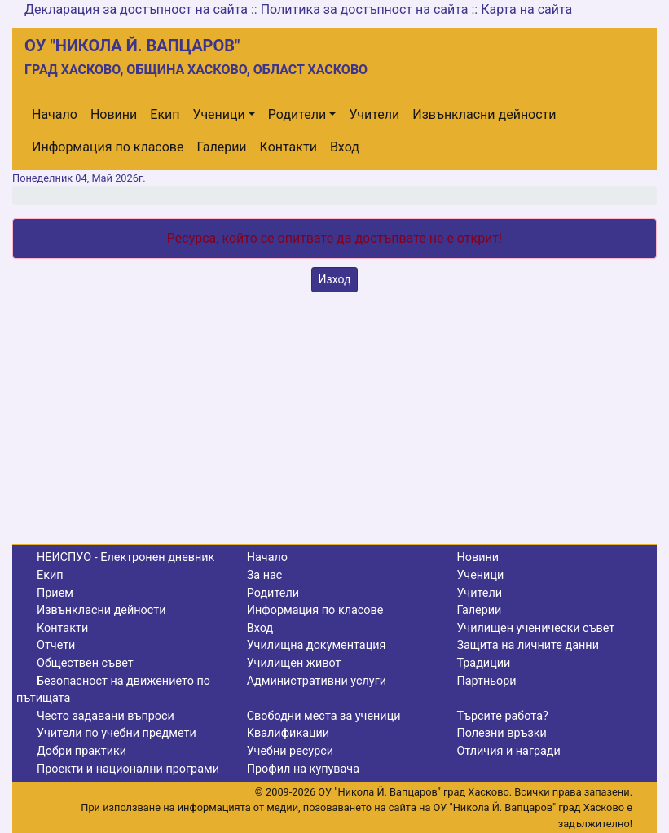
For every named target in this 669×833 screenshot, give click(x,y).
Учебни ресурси (290, 751)
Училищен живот (294, 663)
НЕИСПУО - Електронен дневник (125, 557)
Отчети (56, 645)
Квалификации (288, 733)
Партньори (486, 681)
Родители (297, 114)
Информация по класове (107, 147)
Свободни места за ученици (324, 716)
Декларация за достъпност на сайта (136, 9)
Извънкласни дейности (484, 114)
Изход (335, 279)
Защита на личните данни (527, 645)
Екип (164, 114)
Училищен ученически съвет (535, 628)
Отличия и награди (508, 751)
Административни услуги (316, 681)
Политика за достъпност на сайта (365, 9)
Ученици (219, 114)
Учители (374, 114)
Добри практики (81, 751)
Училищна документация (316, 645)
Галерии (221, 147)
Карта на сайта (526, 9)
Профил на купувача (303, 769)
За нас (265, 575)
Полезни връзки (501, 733)
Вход (344, 147)
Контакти (288, 147)
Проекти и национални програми (128, 769)
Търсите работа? (502, 716)
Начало (54, 114)
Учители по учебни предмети (116, 733)
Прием (55, 593)
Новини (113, 114)
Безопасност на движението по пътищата (113, 690)
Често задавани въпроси (105, 716)
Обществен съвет (85, 663)
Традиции (483, 663)
